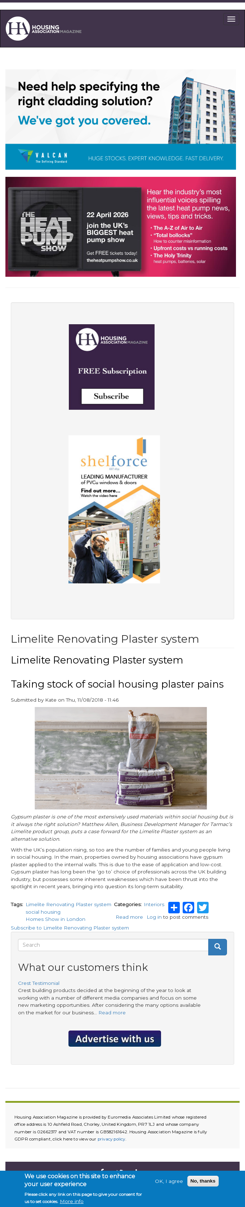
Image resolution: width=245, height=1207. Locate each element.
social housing (43, 912)
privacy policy (111, 1139)
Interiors (154, 904)
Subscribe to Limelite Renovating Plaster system (70, 928)
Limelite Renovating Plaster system (68, 904)
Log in (154, 917)
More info (72, 1203)
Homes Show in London (55, 919)
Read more (129, 917)
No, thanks (203, 1182)
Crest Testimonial (38, 983)
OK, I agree (169, 1182)
